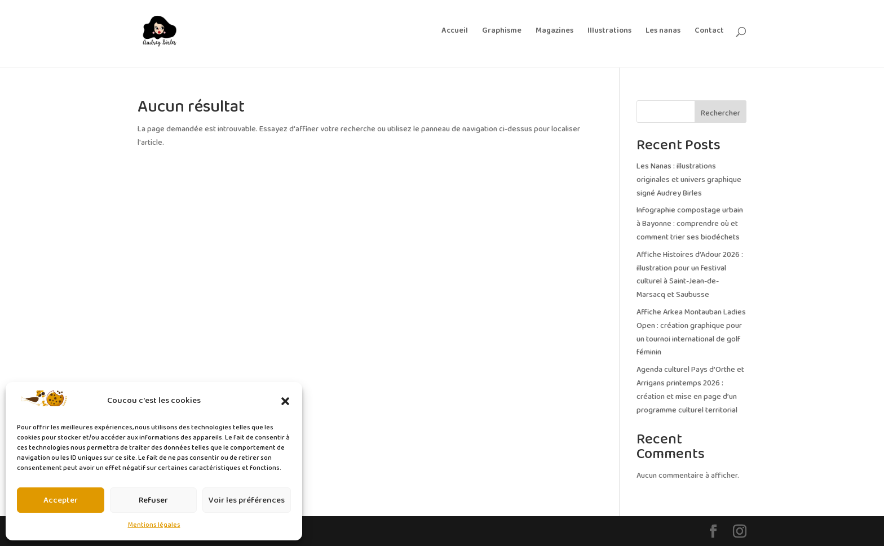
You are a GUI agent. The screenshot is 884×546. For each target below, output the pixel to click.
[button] (285, 401)
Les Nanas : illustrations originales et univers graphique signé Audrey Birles (689, 180)
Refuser (153, 500)
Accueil (454, 32)
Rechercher (720, 113)
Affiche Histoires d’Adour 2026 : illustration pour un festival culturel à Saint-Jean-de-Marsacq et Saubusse (690, 275)
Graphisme (501, 32)
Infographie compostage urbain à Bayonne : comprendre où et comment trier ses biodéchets (690, 224)
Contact (709, 32)
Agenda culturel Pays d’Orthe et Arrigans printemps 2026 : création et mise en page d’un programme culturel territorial (690, 390)
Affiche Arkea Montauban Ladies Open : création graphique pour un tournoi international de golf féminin (691, 332)
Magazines (554, 32)
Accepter (60, 500)
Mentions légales (154, 525)
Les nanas (663, 32)
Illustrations (609, 32)
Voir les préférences (247, 500)
